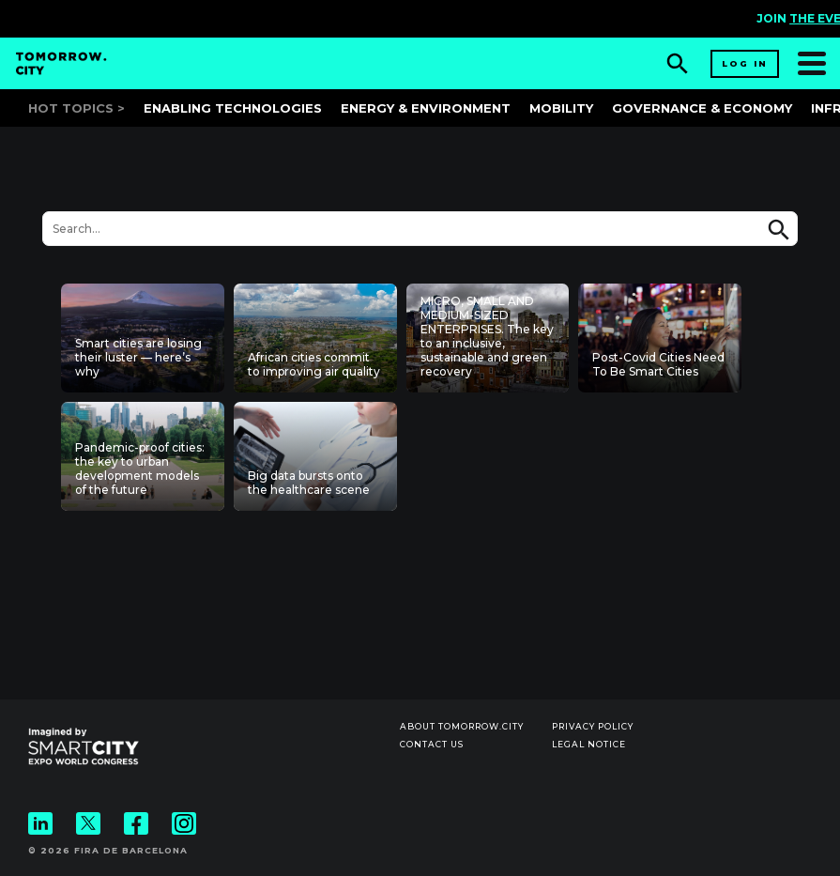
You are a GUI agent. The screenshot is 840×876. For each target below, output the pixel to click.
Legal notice (589, 744)
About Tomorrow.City (462, 726)
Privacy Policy (593, 726)
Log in (745, 63)
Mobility (561, 107)
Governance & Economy (702, 107)
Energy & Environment (426, 107)
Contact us (432, 744)
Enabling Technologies (233, 107)
